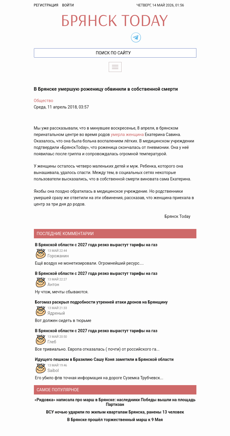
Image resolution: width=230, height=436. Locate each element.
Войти (68, 5)
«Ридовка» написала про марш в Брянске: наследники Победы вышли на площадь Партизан (114, 402)
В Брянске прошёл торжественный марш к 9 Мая (115, 419)
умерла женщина (127, 134)
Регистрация (46, 5)
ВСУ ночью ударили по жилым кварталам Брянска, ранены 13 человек (115, 412)
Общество (43, 100)
